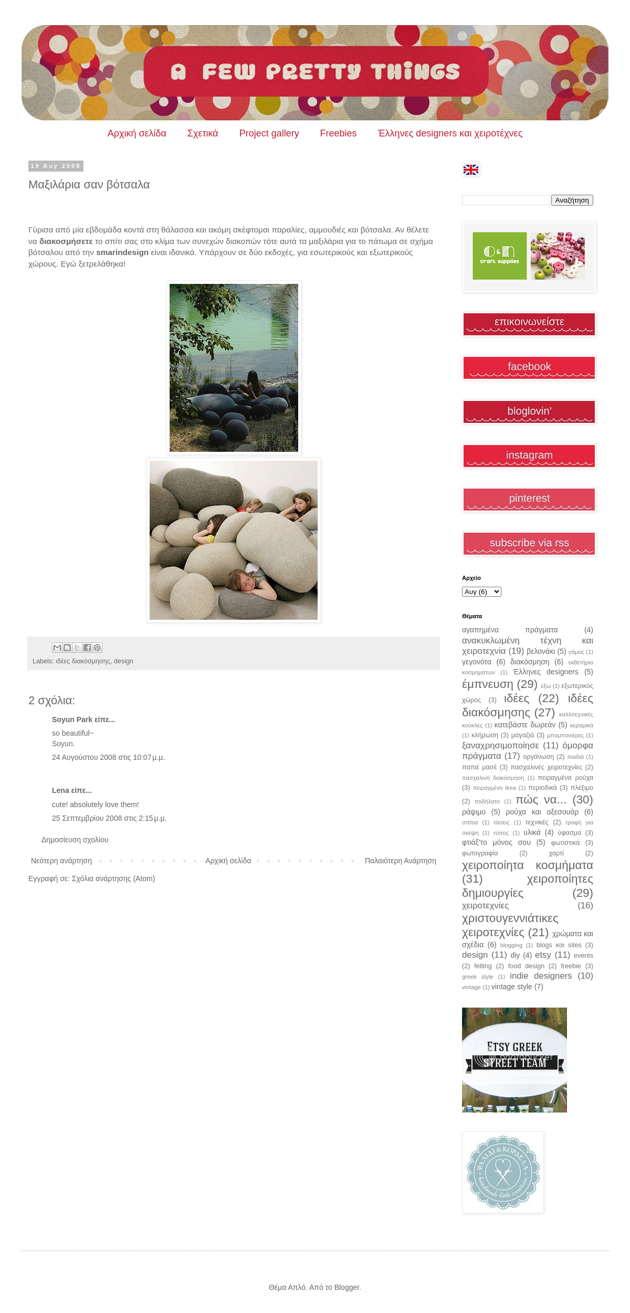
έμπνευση (487, 684)
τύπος (501, 833)
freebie (571, 966)
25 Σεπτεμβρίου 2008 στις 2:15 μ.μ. (109, 818)
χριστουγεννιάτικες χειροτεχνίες (510, 925)
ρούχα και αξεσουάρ (542, 812)
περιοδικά (542, 787)
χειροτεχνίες (485, 905)
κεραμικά (581, 725)
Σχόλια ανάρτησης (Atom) (113, 878)
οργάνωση (538, 756)
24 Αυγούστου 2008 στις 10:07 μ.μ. (108, 757)
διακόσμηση (530, 662)
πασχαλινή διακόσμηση (493, 778)
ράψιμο (474, 812)
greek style (478, 976)
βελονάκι (541, 651)
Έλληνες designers (546, 672)
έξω (546, 686)
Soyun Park (72, 719)
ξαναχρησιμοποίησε (500, 745)
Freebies (338, 133)
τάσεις (502, 822)
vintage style (511, 986)
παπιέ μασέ (479, 767)
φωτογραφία (480, 853)
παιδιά (575, 757)
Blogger (346, 1287)
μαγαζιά (522, 735)
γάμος (576, 652)
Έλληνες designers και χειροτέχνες (450, 133)
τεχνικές (536, 822)
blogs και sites (559, 945)
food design (526, 966)
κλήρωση (484, 735)
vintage (471, 987)
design (123, 661)
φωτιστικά (565, 842)
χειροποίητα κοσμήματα (527, 865)
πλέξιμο (582, 787)
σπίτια (470, 822)
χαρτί (556, 853)
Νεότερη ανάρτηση (61, 860)
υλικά (532, 832)
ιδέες (516, 698)
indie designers (541, 976)
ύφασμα (570, 832)
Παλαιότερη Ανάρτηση (400, 860)
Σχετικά (202, 133)
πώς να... (541, 799)
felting (483, 966)
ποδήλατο (487, 801)
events (583, 955)
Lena (60, 790)
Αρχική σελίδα (137, 133)
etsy (543, 955)
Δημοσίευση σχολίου (75, 839)
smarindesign (122, 252)
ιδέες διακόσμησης (83, 661)
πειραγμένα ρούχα (565, 777)
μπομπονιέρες (565, 735)
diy (515, 955)
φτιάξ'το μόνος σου (496, 842)
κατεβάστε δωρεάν (525, 725)
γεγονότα (476, 662)
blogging (511, 945)
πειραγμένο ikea (494, 788)
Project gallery (269, 133)
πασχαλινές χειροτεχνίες (547, 767)
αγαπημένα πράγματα (510, 630)
